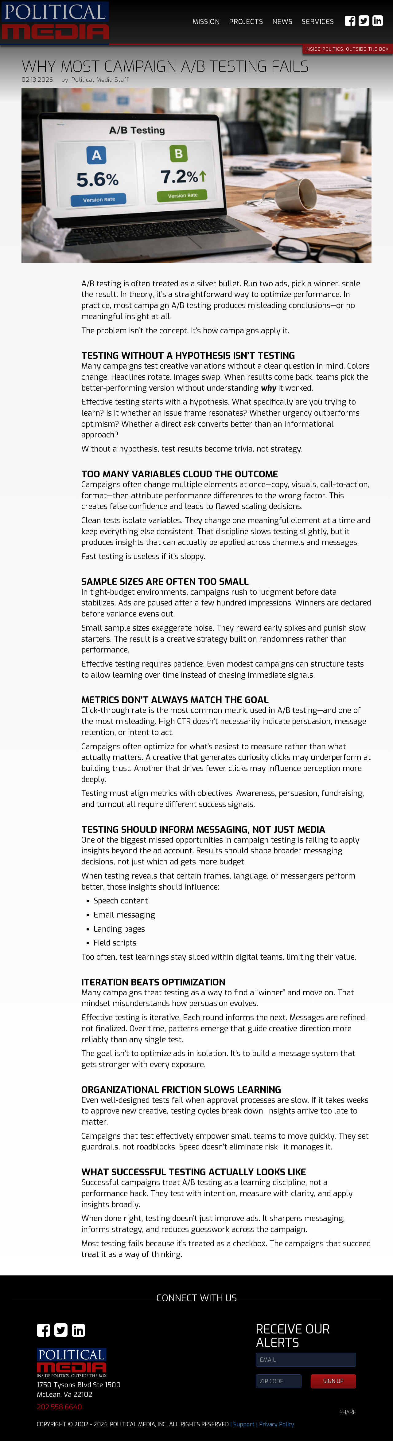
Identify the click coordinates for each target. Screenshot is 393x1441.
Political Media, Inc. (55, 20)
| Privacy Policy (275, 1424)
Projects (246, 21)
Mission (206, 21)
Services (318, 21)
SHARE (348, 1412)
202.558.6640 (59, 1407)
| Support (242, 1424)
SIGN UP (333, 1381)
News (282, 21)
